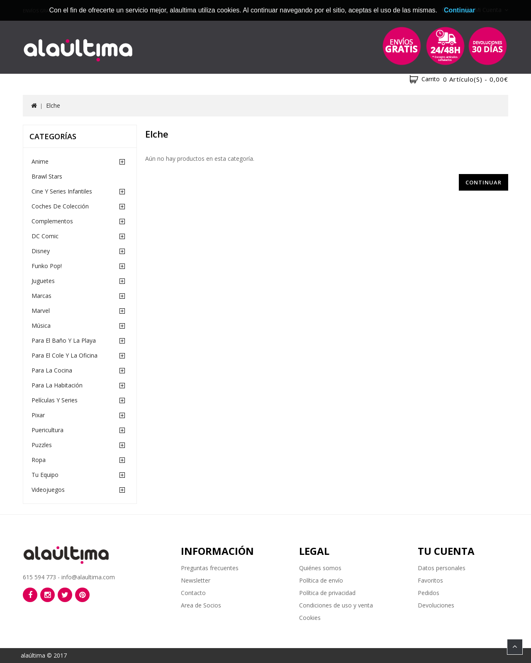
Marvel (41, 311)
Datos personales (441, 568)
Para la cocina (52, 370)
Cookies (310, 618)
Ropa (39, 460)
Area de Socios (201, 605)
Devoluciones (436, 605)
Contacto (193, 593)
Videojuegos (48, 490)
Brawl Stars (47, 176)
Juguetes (43, 281)
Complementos (52, 221)
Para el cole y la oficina (64, 355)
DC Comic (45, 236)
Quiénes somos (320, 568)
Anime (40, 161)
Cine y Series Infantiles (62, 191)
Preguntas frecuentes (210, 568)
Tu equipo (45, 475)
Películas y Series (55, 400)
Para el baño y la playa (64, 340)
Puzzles (42, 445)
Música (41, 325)
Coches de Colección (60, 206)
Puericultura (47, 430)
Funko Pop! (47, 266)
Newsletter (195, 580)
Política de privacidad (327, 593)
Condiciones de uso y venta (336, 605)
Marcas (41, 296)
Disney (41, 251)
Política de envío (321, 580)
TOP (515, 647)
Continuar (483, 182)
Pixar (38, 415)
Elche (53, 105)
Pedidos (428, 593)
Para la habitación (57, 385)
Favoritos (430, 580)
